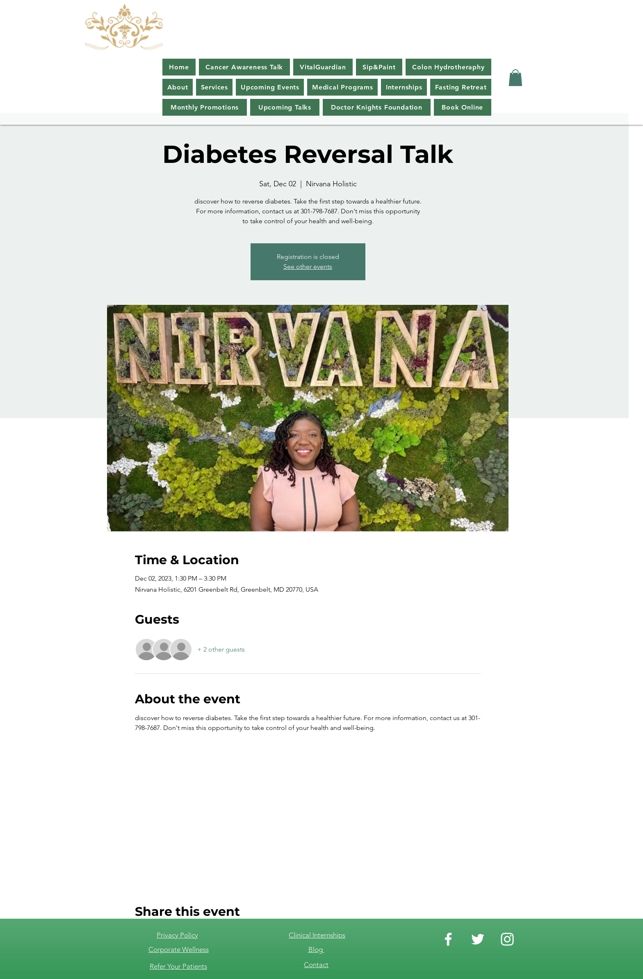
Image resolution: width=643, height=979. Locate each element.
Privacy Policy (177, 935)
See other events (307, 266)
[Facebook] (448, 939)
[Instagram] (507, 939)
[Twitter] (477, 939)
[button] (515, 77)
